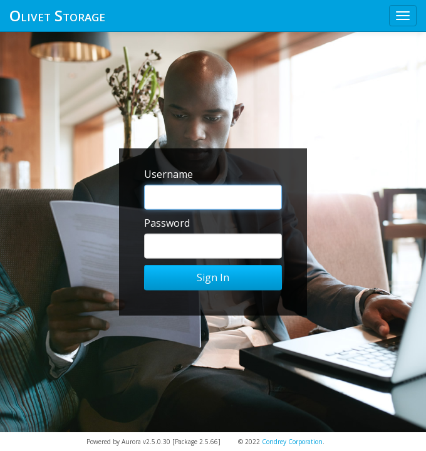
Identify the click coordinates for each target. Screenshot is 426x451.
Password (167, 223)
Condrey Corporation (292, 441)
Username (168, 174)
